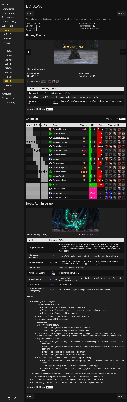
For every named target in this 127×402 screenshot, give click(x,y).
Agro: (84, 74)
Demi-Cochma (59, 189)
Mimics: (31, 28)
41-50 (8, 64)
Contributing (8, 102)
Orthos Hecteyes (60, 129)
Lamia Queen (59, 193)
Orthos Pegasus (60, 167)
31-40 (8, 59)
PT (7, 89)
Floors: (33, 74)
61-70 (8, 72)
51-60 (8, 68)
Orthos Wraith (59, 176)
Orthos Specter (59, 172)
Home (5, 4)
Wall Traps (7, 25)
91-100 (9, 85)
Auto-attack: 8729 (88, 235)
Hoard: (89, 28)
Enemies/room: (87, 24)
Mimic (55, 184)
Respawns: (31, 30)
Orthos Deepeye (60, 146)
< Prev (30, 14)
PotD (8, 34)
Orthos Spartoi (59, 163)
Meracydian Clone (61, 197)
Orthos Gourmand (60, 150)
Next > (121, 14)
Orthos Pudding (59, 155)
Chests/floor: (33, 26)
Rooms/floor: (33, 24)
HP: (32, 76)
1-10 (7, 47)
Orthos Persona (60, 133)
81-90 (8, 81)
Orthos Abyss (58, 159)
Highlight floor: (112, 119)
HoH (8, 38)
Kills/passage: (87, 26)
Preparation (8, 13)
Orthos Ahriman (59, 180)
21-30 (8, 55)
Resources (8, 98)
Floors (5, 30)
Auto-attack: (88, 76)
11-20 (8, 51)
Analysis (6, 94)
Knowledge (8, 8)
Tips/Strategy (9, 21)
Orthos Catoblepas (61, 138)
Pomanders (8, 17)
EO (8, 42)
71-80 (8, 77)
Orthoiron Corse (60, 142)
